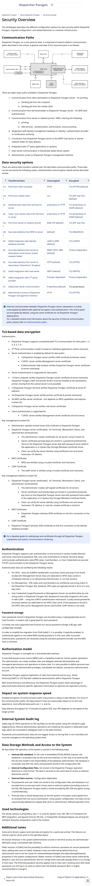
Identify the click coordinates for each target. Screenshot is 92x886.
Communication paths (37, 322)
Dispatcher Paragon (33, 5)
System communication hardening (37, 539)
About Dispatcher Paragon (30, 15)
